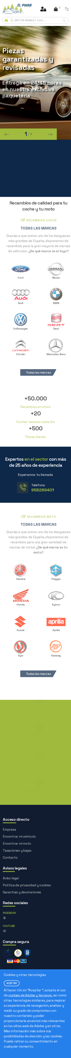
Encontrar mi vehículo (19, 836)
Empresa (9, 829)
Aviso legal (11, 878)
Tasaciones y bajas (17, 850)
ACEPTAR (11, 983)
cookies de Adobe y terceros (30, 995)
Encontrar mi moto (17, 843)
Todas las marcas (42, 372)
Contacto (10, 857)
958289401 (42, 490)
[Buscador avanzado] (35, 20)
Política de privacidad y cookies (27, 885)
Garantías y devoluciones (22, 892)
